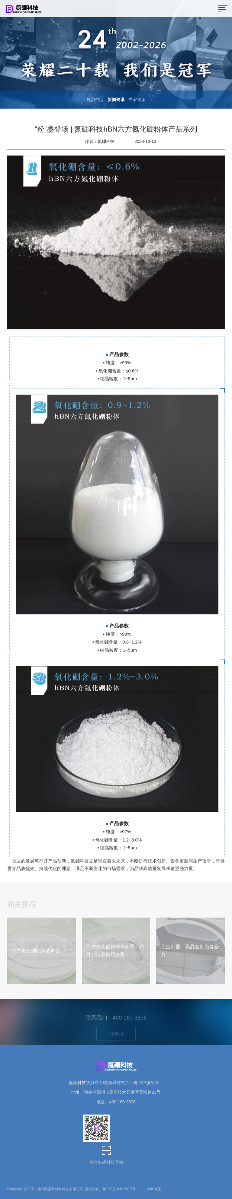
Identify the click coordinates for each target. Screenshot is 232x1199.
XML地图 (154, 1189)
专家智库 (136, 99)
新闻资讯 (116, 99)
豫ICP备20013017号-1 (121, 1189)
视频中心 (95, 99)
